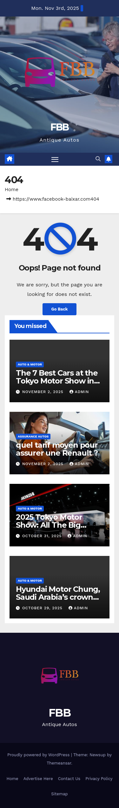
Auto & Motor (30, 364)
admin (79, 392)
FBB (59, 127)
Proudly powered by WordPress (39, 754)
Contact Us (69, 778)
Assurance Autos (33, 436)
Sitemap (59, 793)
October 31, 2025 (42, 536)
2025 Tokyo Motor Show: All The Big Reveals (49, 525)
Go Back (59, 309)
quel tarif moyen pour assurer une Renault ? (57, 448)
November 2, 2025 (43, 392)
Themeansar (59, 763)
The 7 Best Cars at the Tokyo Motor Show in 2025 (57, 380)
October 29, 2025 (43, 608)
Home (11, 189)
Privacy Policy (98, 778)
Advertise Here (38, 778)
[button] (98, 159)
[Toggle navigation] (55, 159)
